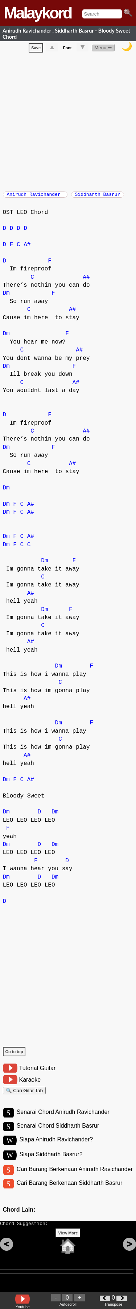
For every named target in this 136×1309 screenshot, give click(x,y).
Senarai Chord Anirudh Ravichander (63, 1119)
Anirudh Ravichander (35, 196)
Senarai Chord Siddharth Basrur (58, 1134)
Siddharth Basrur (97, 196)
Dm (6, 297)
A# (27, 248)
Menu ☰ (103, 49)
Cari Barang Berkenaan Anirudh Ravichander (75, 1178)
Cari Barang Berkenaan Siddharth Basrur (70, 1193)
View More (68, 1246)
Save (36, 49)
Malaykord (37, 13)
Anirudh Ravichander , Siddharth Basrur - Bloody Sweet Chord (66, 34)
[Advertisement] (68, 122)
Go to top (14, 1055)
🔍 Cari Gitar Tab (24, 1095)
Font (67, 49)
